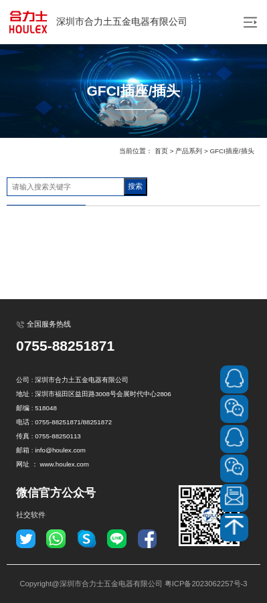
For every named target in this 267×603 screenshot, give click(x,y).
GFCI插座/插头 (231, 151)
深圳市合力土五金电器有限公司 (97, 22)
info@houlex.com (60, 450)
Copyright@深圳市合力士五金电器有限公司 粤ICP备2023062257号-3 (133, 584)
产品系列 (188, 151)
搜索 (135, 186)
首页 (161, 151)
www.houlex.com (64, 464)
